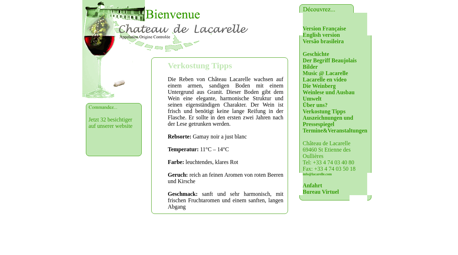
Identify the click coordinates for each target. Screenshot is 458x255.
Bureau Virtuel (321, 192)
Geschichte (316, 54)
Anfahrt (312, 185)
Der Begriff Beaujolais (330, 60)
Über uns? (315, 105)
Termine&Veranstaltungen (335, 131)
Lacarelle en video (325, 79)
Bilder (310, 67)
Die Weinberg (319, 86)
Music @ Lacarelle (325, 73)
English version (321, 35)
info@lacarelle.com (317, 174)
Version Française (324, 29)
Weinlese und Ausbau (329, 92)
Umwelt (312, 99)
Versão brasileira (323, 41)
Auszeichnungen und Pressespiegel (328, 121)
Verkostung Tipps (324, 111)
